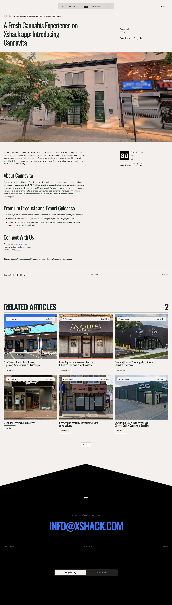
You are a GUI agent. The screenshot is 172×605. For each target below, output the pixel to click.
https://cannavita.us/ (18, 244)
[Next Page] (86, 444)
